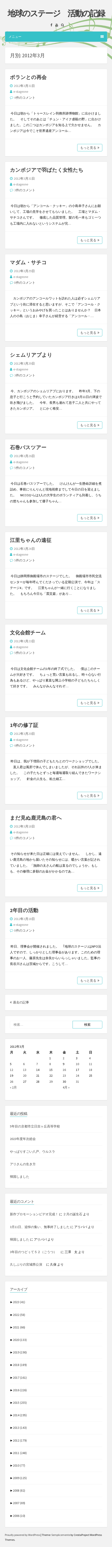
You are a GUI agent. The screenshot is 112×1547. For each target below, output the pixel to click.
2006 (19, 1516)
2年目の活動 (24, 910)
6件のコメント (24, 745)
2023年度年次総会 (23, 1139)
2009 (20, 1478)
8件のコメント (24, 282)
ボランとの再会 (28, 77)
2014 (20, 1415)
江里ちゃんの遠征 (30, 540)
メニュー (56, 37)
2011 (20, 1453)
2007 (19, 1503)
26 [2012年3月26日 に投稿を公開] (11, 1081)
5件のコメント (24, 468)
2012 (20, 1440)
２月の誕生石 (72, 1214)
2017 (20, 1377)
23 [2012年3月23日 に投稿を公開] (64, 1075)
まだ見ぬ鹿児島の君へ (36, 818)
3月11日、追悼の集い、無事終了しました (40, 1227)
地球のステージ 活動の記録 (56, 13)
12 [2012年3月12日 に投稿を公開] (11, 1070)
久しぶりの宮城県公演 (27, 1264)
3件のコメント (24, 190)
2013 (20, 1428)
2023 (19, 1302)
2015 (20, 1403)
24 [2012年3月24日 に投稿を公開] (77, 1075)
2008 (19, 1490)
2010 (19, 1465)
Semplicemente (60, 1535)
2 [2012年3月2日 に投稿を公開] (63, 1058)
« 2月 (13, 1087)
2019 (20, 1352)
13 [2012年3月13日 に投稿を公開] (24, 1070)
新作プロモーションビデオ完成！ (34, 1214)
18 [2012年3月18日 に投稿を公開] (90, 1070)
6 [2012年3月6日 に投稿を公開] (24, 1064)
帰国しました (19, 1177)
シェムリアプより (31, 355)
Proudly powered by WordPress (23, 1535)
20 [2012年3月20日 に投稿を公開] (24, 1075)
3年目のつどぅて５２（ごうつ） (35, 1252)
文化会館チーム (28, 632)
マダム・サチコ (28, 262)
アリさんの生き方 (23, 1164)
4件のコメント (24, 97)
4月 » (66, 1087)
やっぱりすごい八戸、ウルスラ (32, 1151)
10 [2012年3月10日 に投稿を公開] (77, 1064)
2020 (20, 1340)
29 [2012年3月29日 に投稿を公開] (51, 1081)
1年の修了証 (24, 725)
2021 (19, 1327)
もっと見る (89, 148)
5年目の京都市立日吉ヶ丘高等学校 (35, 1126)
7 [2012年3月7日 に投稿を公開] (37, 1064)
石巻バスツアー (28, 447)
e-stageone (20, 91)
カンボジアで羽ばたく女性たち (46, 170)
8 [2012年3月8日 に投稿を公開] (50, 1064)
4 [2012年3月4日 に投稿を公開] (90, 1058)
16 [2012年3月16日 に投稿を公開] (64, 1070)
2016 (20, 1390)
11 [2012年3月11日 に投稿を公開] (90, 1064)
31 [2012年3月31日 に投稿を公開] (77, 1081)
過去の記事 (19, 1002)
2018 (20, 1365)
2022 (19, 1315)
